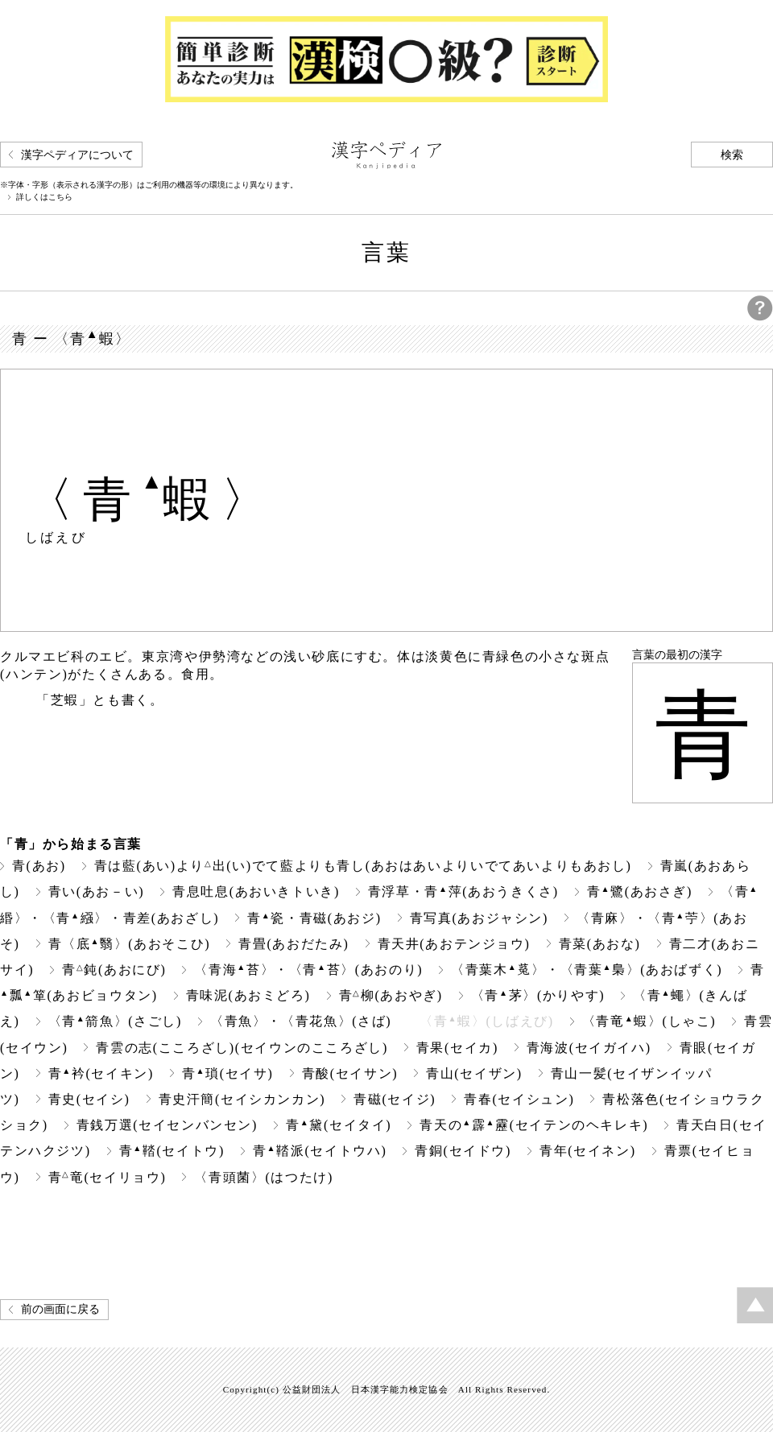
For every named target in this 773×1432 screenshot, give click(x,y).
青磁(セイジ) (394, 1099)
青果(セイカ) (457, 1047)
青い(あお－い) (96, 891)
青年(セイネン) (587, 1151)
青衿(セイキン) (101, 1073)
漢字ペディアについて (77, 155)
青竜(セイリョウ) (107, 1177)
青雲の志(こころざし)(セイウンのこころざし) (241, 1047)
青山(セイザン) (474, 1073)
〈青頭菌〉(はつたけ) (263, 1177)
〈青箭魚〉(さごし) (115, 1021)
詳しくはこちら (44, 197)
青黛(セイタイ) (338, 1125)
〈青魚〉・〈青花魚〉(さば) (300, 1021)
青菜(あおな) (600, 944)
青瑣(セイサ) (228, 1073)
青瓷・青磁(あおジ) (314, 918)
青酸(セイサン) (350, 1073)
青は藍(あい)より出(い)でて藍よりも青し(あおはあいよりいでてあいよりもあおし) (363, 866)
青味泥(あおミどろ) (248, 995)
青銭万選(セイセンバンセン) (167, 1125)
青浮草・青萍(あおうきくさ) (463, 891)
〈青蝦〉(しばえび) (486, 1021)
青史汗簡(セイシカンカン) (242, 1099)
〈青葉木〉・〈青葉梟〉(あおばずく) (586, 969)
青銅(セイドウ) (463, 1151)
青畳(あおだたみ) (293, 944)
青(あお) (39, 866)
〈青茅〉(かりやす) (538, 995)
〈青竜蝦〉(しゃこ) (649, 1021)
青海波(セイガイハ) (589, 1047)
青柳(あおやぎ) (391, 995)
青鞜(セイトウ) (172, 1151)
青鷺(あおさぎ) (639, 891)
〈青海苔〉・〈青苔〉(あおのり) (308, 969)
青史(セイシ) (89, 1099)
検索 (732, 155)
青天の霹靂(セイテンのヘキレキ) (534, 1125)
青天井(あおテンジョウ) (454, 944)
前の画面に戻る (60, 1309)
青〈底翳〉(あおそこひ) (129, 944)
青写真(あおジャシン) (479, 918)
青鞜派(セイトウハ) (319, 1151)
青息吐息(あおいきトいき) (256, 891)
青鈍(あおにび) (114, 969)
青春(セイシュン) (519, 1099)
